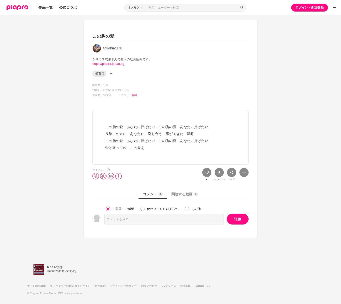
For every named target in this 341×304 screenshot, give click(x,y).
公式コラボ (68, 7)
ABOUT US (203, 285)
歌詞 (134, 95)
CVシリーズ (169, 285)
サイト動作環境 (36, 285)
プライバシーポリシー (123, 285)
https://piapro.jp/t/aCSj (108, 64)
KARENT (186, 285)
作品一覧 (45, 7)
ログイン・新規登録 (310, 7)
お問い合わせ (149, 285)
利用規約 (100, 285)
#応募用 (99, 73)
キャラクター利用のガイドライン (70, 285)
